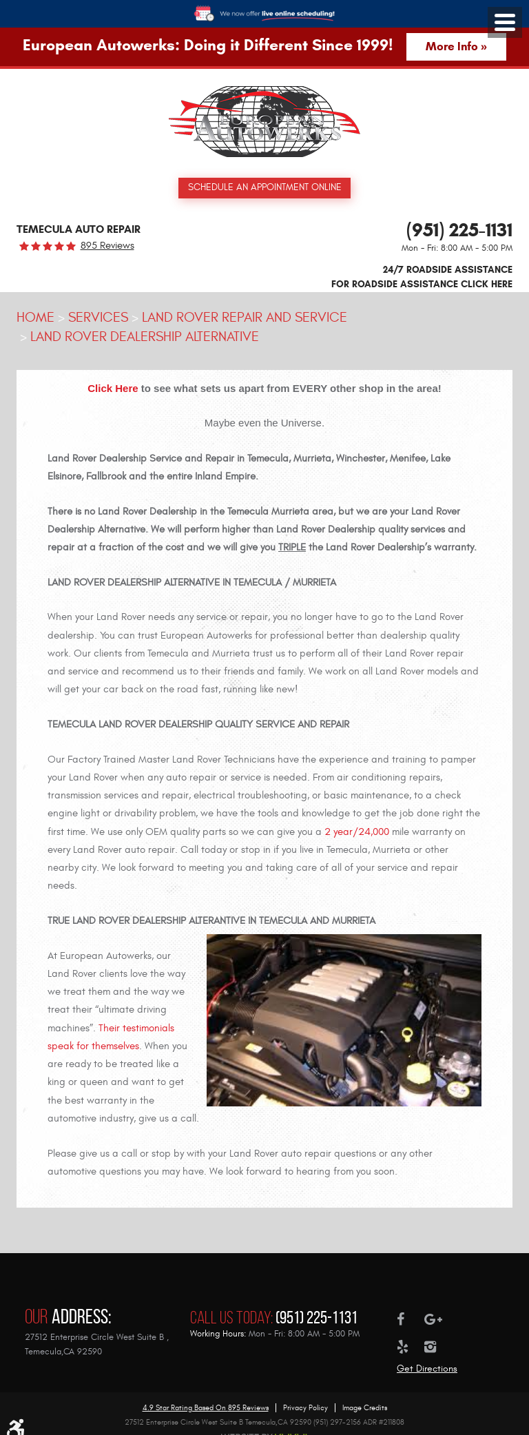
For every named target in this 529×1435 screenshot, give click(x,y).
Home (35, 318)
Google (438, 1306)
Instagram (438, 1334)
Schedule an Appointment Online (265, 188)
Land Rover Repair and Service (244, 318)
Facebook (410, 1306)
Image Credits (364, 1394)
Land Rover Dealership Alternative (144, 337)
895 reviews (107, 247)
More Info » (456, 46)
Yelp (410, 1334)
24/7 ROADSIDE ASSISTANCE (421, 278)
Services (98, 318)
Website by (264, 1424)
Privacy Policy (305, 1394)
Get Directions (427, 1355)
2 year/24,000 (356, 832)
